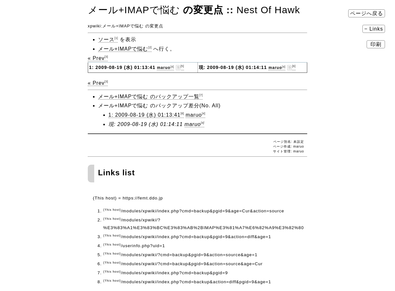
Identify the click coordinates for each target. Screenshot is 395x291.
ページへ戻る (366, 13)
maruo (165, 67)
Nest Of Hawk (268, 10)
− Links (373, 29)
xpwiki (94, 26)
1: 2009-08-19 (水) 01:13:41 (146, 115)
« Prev (98, 58)
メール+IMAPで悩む (134, 10)
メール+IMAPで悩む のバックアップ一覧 (150, 96)
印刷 (376, 44)
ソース (108, 39)
